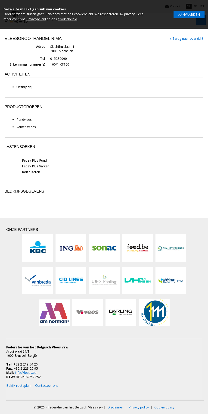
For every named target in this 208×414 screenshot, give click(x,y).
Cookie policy (164, 407)
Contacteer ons (46, 385)
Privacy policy (139, 407)
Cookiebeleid (67, 19)
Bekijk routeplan (18, 385)
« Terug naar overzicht (186, 38)
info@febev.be (26, 372)
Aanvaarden (189, 14)
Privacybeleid (36, 19)
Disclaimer (115, 407)
